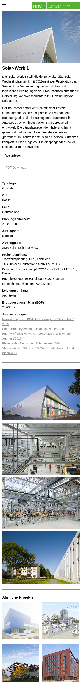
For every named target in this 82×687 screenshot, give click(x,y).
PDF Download (16, 167)
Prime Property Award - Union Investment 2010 (34, 329)
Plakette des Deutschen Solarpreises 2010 (31, 343)
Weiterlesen (13, 155)
